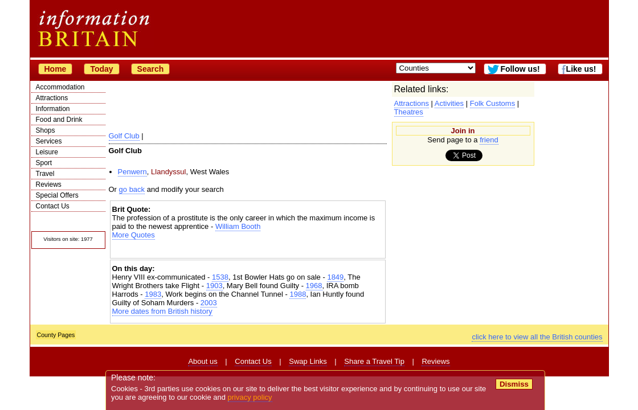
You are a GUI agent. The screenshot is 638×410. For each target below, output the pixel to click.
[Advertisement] (247, 249)
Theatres (408, 112)
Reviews (49, 184)
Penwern (132, 171)
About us (202, 361)
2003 (209, 302)
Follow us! (519, 68)
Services (49, 141)
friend (489, 140)
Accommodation (60, 87)
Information (53, 109)
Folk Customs (492, 103)
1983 (153, 294)
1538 (220, 277)
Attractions (52, 98)
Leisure (47, 152)
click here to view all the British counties (537, 337)
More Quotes (133, 235)
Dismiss (514, 384)
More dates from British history (162, 311)
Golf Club (124, 136)
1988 (297, 294)
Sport (44, 163)
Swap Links (307, 361)
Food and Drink (59, 120)
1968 (314, 285)
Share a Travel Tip (374, 361)
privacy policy (250, 397)
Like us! (581, 68)
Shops (45, 130)
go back (132, 189)
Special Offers (57, 195)
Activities (449, 103)
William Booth (237, 226)
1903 (214, 285)
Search (150, 68)
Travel (45, 174)
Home (55, 68)
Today (101, 68)
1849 (335, 277)
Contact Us (52, 206)
